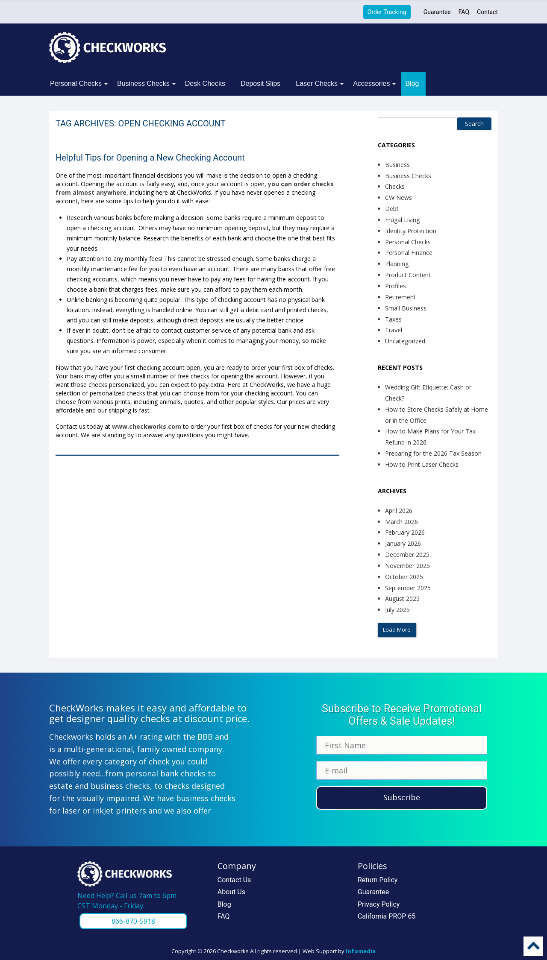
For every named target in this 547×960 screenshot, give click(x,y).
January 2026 (403, 543)
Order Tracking (387, 12)
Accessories (371, 83)
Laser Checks (317, 83)
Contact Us (234, 880)
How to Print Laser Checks (422, 464)
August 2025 (402, 598)
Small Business (405, 308)
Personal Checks (76, 83)
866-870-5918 (133, 921)
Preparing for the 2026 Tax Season (433, 453)
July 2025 (397, 610)
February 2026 (405, 532)
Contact (487, 12)
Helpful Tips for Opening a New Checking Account (150, 157)
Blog (412, 83)
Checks (395, 186)
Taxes (393, 319)
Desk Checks (205, 83)
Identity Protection (410, 231)
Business (397, 165)
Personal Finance (408, 253)
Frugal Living (402, 220)
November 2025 (407, 566)
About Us (231, 892)
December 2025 (407, 554)
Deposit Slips (260, 83)
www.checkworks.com (146, 426)
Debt (392, 209)
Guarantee (437, 12)
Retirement (400, 297)
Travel (393, 330)
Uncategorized (405, 341)
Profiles (395, 286)
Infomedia (361, 951)
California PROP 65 (386, 916)
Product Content (408, 275)
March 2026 (401, 522)
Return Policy (377, 880)
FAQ (464, 12)
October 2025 (404, 577)
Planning (397, 264)
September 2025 (408, 588)
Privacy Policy (379, 904)
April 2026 (398, 510)
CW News (398, 197)
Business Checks (143, 83)
